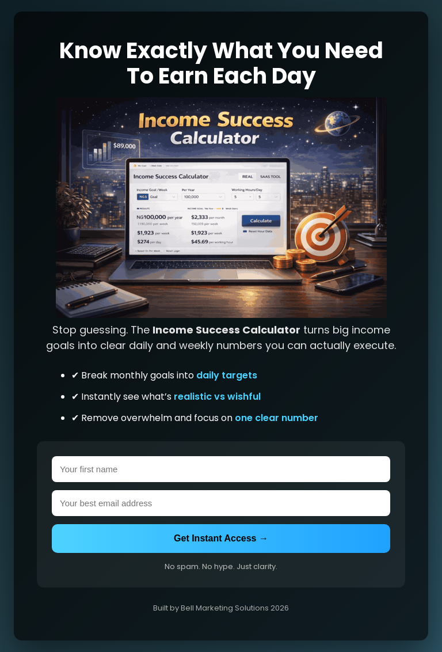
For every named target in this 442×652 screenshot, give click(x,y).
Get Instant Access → (221, 538)
